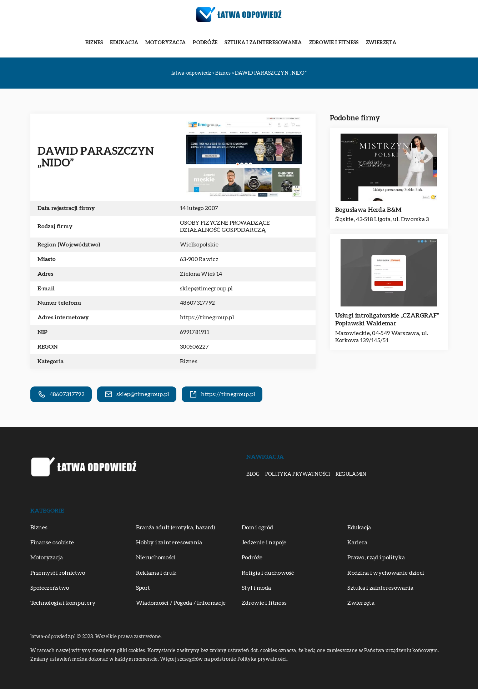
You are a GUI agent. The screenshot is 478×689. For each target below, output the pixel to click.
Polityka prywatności (297, 474)
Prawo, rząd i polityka (376, 557)
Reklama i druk (156, 573)
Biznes (94, 42)
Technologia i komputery (63, 603)
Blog (253, 474)
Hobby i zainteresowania (169, 542)
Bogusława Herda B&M (368, 210)
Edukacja (124, 42)
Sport (143, 588)
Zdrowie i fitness (334, 42)
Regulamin (351, 474)
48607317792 (197, 303)
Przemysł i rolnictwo (57, 573)
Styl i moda (256, 588)
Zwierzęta (381, 42)
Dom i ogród (257, 527)
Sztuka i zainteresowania (263, 42)
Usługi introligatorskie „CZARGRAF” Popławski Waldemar (387, 319)
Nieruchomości (156, 557)
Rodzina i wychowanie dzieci (385, 573)
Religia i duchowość (268, 573)
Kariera (357, 542)
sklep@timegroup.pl (206, 288)
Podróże (205, 42)
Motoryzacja (165, 42)
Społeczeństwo (49, 588)
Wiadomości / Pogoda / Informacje (181, 603)
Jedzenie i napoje (264, 542)
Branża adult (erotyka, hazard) (175, 527)
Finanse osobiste (52, 542)
